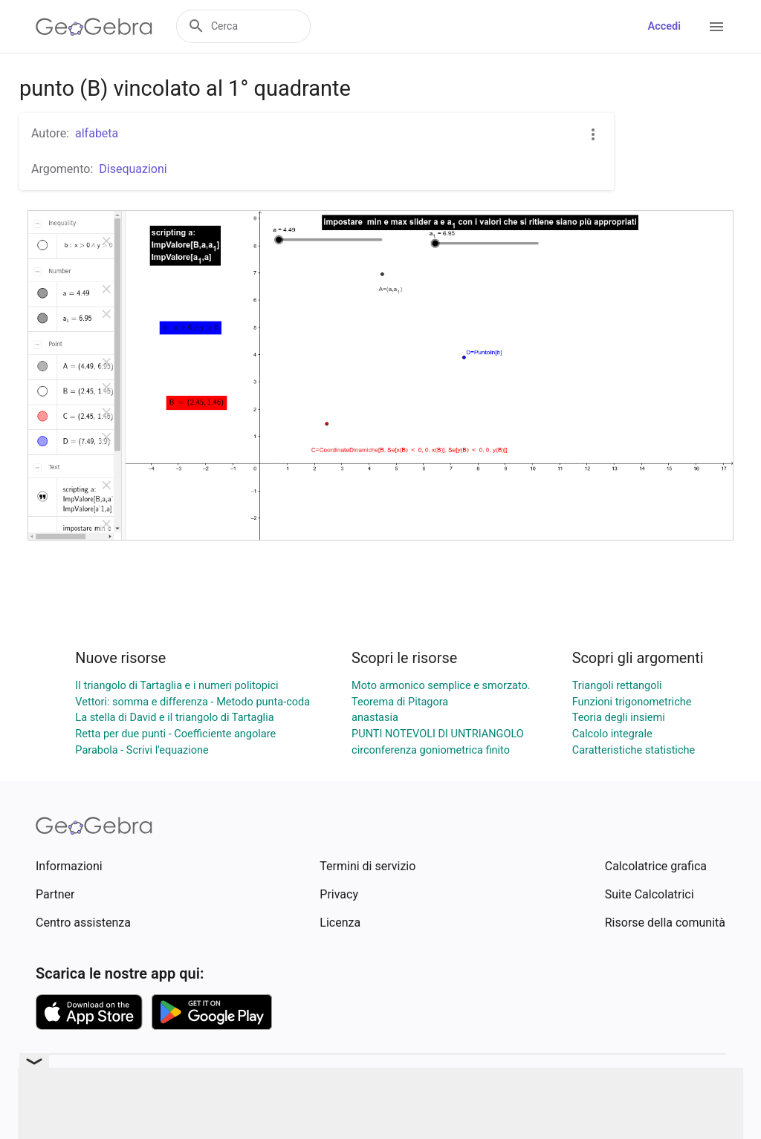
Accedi (664, 26)
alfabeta (96, 133)
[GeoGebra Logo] (94, 27)
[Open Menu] (716, 27)
